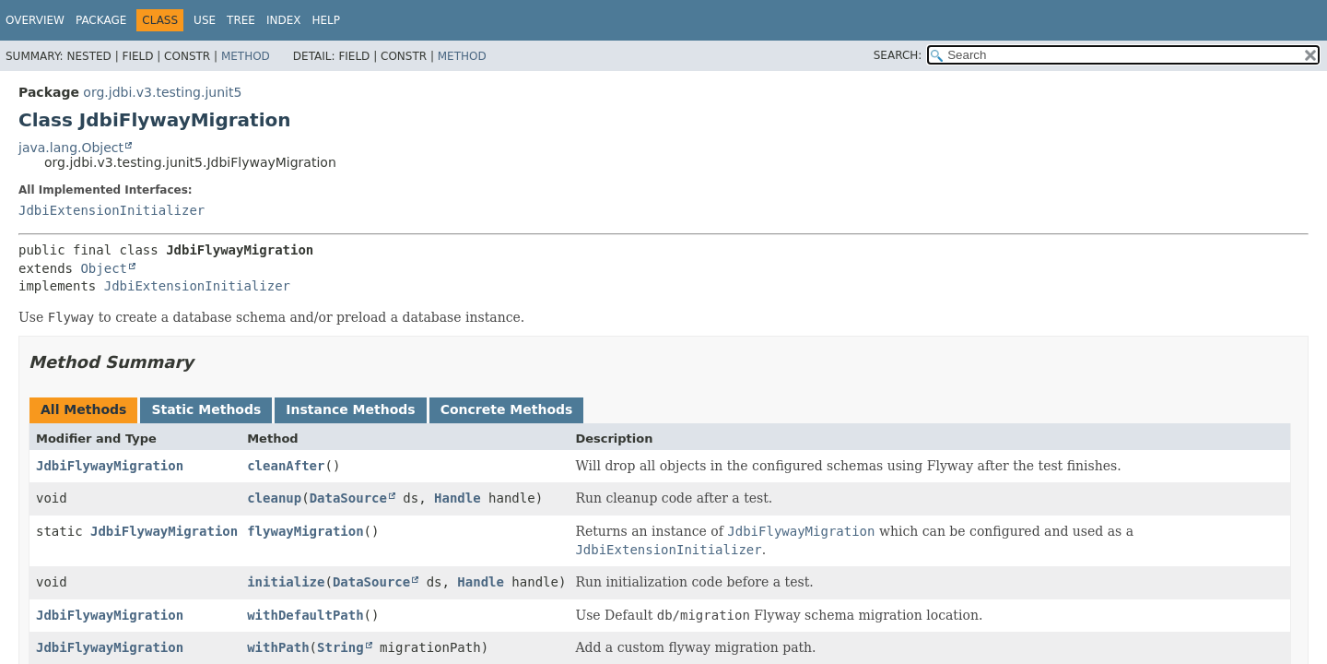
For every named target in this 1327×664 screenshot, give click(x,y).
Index (283, 20)
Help (325, 20)
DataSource (348, 498)
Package (101, 20)
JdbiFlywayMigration (109, 465)
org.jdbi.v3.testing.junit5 (162, 92)
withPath (278, 647)
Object (103, 268)
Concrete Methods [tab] (506, 409)
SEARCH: (898, 55)
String (340, 647)
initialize (285, 582)
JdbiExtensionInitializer (111, 210)
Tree (241, 20)
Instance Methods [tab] (350, 409)
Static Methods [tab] (206, 409)
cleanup (274, 498)
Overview (35, 20)
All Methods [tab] (83, 409)
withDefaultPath (305, 615)
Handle (457, 498)
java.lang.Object (70, 147)
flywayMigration (305, 531)
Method (245, 56)
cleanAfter (285, 465)
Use (205, 20)
